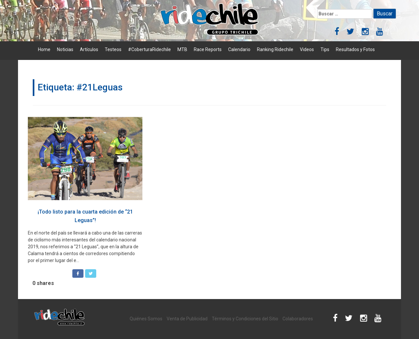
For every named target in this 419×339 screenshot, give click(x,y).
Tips (324, 49)
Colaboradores (297, 318)
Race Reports (208, 49)
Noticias (65, 49)
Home (44, 49)
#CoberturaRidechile (149, 49)
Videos (307, 49)
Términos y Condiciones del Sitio (245, 318)
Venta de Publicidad (187, 318)
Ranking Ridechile (275, 49)
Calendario (239, 49)
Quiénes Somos (146, 318)
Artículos (89, 49)
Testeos (113, 49)
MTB (182, 49)
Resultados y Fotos (355, 49)
